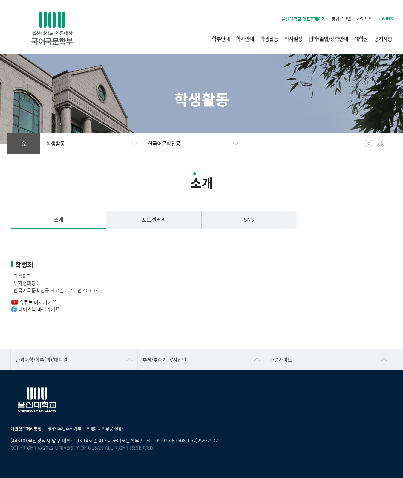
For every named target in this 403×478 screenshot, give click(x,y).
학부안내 (221, 39)
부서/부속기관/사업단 (164, 359)
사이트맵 (365, 18)
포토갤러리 (154, 219)
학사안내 (245, 39)
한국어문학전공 (164, 143)
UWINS (386, 18)
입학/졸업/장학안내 (328, 39)
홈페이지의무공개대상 (105, 428)
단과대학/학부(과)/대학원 (42, 359)
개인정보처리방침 (26, 428)
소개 (58, 219)
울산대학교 (304, 19)
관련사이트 (281, 359)
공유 (368, 143)
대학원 (361, 39)
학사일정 (293, 39)
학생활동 (269, 39)
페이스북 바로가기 (35, 309)
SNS (249, 219)
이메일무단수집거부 (63, 428)
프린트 (380, 143)
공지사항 (383, 39)
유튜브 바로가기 (33, 302)
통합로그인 (341, 18)
